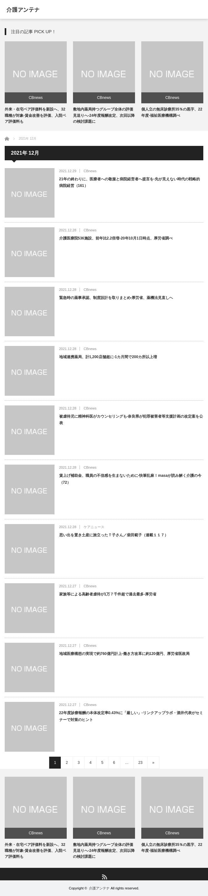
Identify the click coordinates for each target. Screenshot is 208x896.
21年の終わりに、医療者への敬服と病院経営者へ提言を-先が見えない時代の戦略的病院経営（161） (129, 182)
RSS (104, 876)
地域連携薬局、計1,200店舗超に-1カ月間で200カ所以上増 (108, 357)
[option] (36, 83)
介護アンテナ (23, 9)
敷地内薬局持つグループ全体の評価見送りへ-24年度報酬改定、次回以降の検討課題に (104, 115)
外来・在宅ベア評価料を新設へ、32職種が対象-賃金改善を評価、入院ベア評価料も (35, 115)
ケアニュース (94, 527)
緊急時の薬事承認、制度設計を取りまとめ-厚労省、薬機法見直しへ (116, 298)
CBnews (36, 97)
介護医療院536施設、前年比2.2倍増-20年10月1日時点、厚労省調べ (116, 238)
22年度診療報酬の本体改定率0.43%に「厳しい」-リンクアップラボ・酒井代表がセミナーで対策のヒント (131, 716)
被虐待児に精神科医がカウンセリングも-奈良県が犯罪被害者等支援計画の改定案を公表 (131, 419)
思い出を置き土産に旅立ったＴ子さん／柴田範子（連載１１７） (113, 535)
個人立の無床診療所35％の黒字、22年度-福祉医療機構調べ (171, 847)
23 (140, 762)
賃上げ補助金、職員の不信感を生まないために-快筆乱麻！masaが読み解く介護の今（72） (130, 479)
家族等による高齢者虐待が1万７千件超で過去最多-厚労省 (108, 594)
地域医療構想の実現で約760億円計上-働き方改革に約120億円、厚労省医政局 (124, 653)
